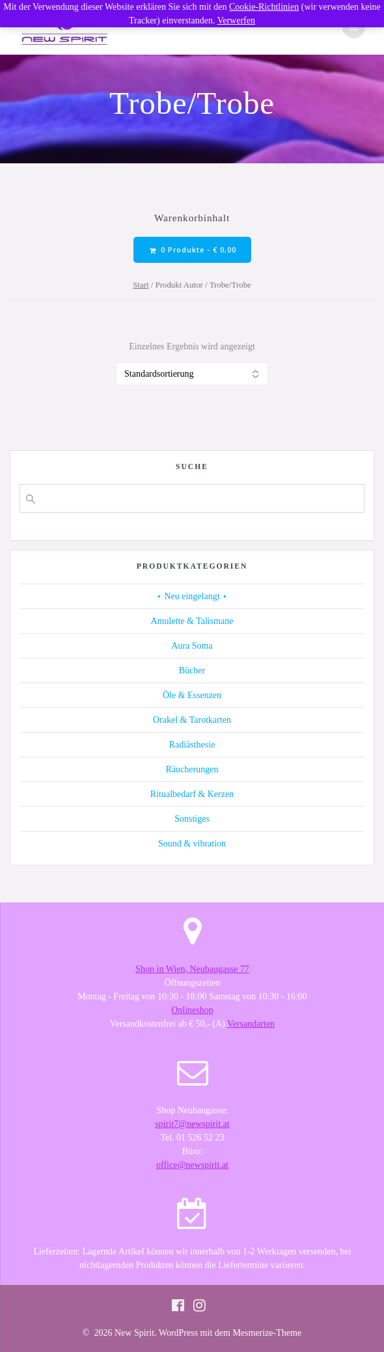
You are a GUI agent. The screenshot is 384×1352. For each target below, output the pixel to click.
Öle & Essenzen (192, 695)
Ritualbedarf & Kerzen (192, 794)
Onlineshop (192, 1010)
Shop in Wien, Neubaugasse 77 (192, 969)
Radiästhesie (192, 745)
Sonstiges (192, 819)
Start (140, 285)
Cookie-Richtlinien (264, 7)
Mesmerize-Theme (266, 1333)
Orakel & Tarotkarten (192, 720)
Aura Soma (191, 646)
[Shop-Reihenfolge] (192, 373)
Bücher (192, 670)
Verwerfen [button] (236, 20)
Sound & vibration (192, 843)
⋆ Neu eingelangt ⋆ (192, 596)
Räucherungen (192, 769)
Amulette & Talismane (191, 621)
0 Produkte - (193, 250)
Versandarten (251, 1024)
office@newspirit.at (192, 1165)
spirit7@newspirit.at (192, 1124)
